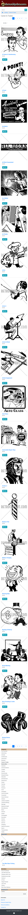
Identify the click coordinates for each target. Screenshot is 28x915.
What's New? (4, 834)
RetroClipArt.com (18, 910)
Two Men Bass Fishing (8, 863)
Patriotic (3, 811)
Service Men (4, 764)
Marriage (3, 804)
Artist (3, 270)
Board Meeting (6, 665)
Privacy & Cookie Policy (6, 902)
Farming (3, 784)
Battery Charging (6, 557)
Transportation (4, 830)
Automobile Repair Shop (8, 450)
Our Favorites (4, 751)
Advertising (3, 753)
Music (2, 809)
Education (3, 776)
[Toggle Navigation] (2, 1)
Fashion (3, 786)
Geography (3, 791)
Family (2, 782)
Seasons (3, 820)
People (2, 813)
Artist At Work (6, 342)
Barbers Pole (5, 522)
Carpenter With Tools (6, 874)
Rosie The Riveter (5, 870)
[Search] (13, 10)
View (4, 59)
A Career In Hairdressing (8, 54)
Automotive (3, 758)
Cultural (3, 771)
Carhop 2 (3, 878)
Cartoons (3, 765)
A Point (4, 90)
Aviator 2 (4, 486)
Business (3, 760)
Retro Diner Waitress (5, 887)
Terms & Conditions (5, 904)
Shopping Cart (4, 889)
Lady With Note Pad (5, 872)
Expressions (4, 780)
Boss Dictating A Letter (8, 701)
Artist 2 (4, 306)
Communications (5, 767)
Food (2, 789)
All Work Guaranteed (7, 162)
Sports (2, 828)
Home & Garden (4, 793)
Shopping (3, 824)
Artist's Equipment (7, 378)
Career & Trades (12, 12)
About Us (3, 900)
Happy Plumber (4, 881)
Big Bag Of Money (7, 629)
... (23, 18)
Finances (3, 787)
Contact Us (3, 907)
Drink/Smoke (4, 773)
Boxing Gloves (6, 737)
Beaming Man (6, 593)
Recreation (3, 817)
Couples (3, 769)
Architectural (4, 756)
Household (3, 795)
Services (3, 822)
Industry (3, 798)
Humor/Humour (4, 797)
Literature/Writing (5, 802)
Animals (3, 754)
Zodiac (2, 831)
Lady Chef (3, 883)
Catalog (6, 12)
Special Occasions (5, 826)
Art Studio (5, 234)
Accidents (5, 126)
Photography (4, 815)
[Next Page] (26, 18)
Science (3, 819)
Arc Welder (5, 198)
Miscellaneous (4, 808)
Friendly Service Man (5, 876)
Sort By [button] (5, 23)
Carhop (3, 885)
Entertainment (4, 778)
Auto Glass (5, 414)
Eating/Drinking (4, 775)
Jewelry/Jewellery (5, 800)
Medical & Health (5, 806)
